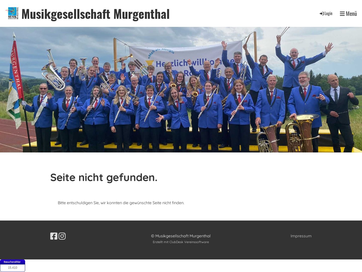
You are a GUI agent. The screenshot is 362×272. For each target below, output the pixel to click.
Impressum (301, 235)
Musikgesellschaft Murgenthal (95, 13)
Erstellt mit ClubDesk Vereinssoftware (181, 242)
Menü (348, 13)
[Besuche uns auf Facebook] (53, 236)
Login (325, 13)
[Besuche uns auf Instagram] (62, 236)
